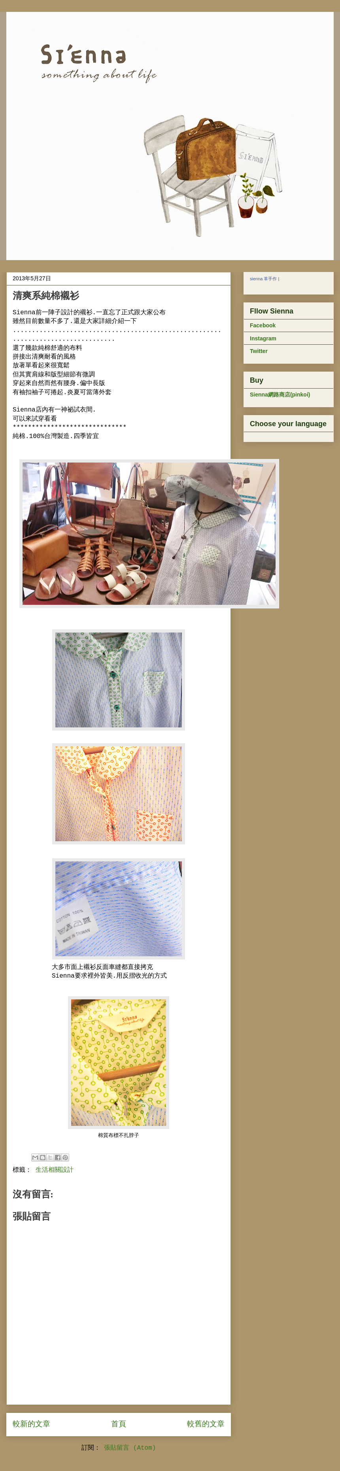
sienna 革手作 (263, 278)
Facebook (263, 325)
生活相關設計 (55, 1170)
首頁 (118, 1424)
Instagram (263, 338)
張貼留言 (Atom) (130, 1448)
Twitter (259, 351)
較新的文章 (31, 1424)
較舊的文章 (206, 1424)
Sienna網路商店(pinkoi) (280, 394)
